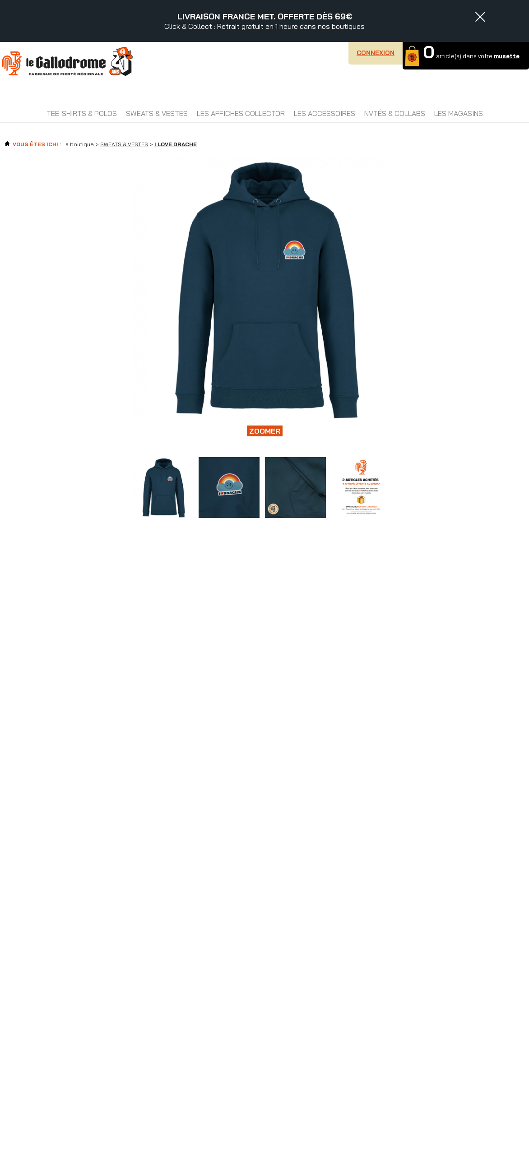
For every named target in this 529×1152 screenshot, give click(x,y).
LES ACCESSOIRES (324, 113)
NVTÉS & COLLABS (394, 113)
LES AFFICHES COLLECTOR (241, 113)
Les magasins (458, 113)
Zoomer (264, 430)
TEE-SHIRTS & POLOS (81, 113)
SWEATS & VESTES (157, 113)
